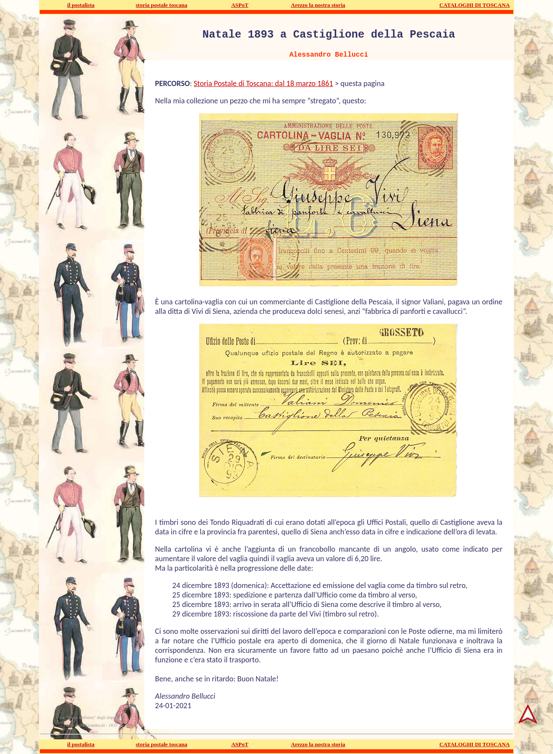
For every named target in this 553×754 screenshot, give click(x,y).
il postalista (81, 5)
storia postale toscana (161, 5)
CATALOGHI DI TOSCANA (474, 5)
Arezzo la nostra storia (318, 5)
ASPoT (239, 5)
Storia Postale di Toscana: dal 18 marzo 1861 (263, 83)
